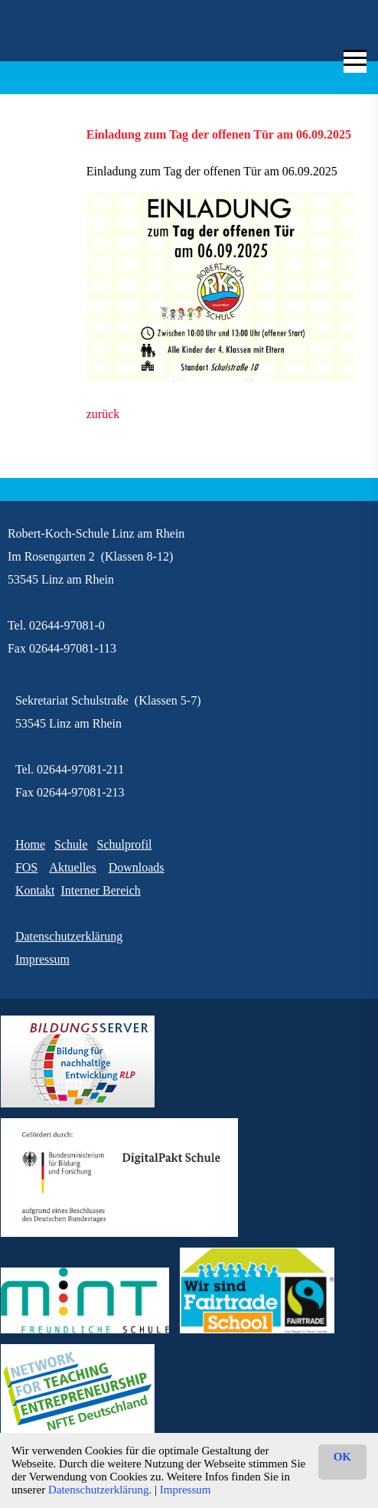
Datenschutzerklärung (68, 936)
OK (342, 1457)
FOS (26, 867)
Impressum (185, 1489)
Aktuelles (72, 867)
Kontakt (35, 890)
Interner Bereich (100, 890)
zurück (103, 413)
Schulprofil (124, 844)
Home (30, 844)
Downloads (137, 867)
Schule (71, 844)
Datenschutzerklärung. (100, 1489)
